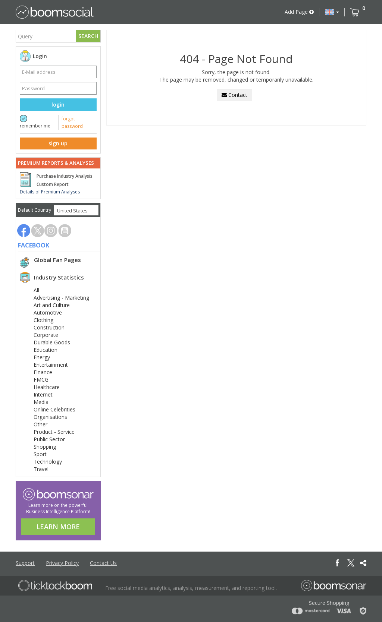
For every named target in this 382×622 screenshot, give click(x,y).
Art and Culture (52, 305)
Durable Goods (52, 342)
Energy (42, 357)
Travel (41, 469)
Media (41, 401)
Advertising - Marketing (61, 297)
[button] (332, 12)
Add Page (299, 11)
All (36, 290)
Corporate (46, 334)
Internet (43, 394)
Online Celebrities (54, 409)
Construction (49, 327)
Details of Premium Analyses (50, 192)
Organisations (50, 416)
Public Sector (49, 439)
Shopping (45, 446)
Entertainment (51, 364)
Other (40, 424)
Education (45, 349)
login (58, 104)
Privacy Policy (62, 562)
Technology (48, 461)
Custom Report (53, 184)
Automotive (48, 312)
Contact (234, 94)
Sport (40, 454)
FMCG (41, 379)
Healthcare (47, 387)
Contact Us (103, 562)
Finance (43, 372)
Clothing (43, 319)
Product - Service (54, 431)
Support (25, 562)
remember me (35, 126)
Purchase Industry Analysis (65, 176)
